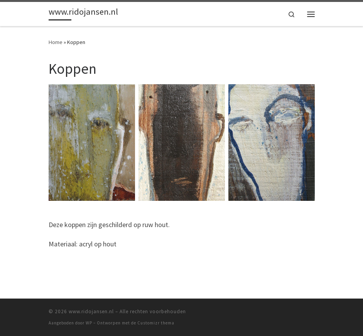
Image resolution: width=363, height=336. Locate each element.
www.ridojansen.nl (91, 311)
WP (89, 323)
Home (55, 42)
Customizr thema (155, 323)
